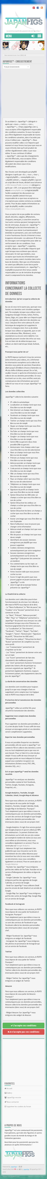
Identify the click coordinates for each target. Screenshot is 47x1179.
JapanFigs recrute (13, 1097)
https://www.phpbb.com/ (15, 209)
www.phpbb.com (17, 190)
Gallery (8, 1093)
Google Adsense (11, 864)
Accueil (8, 1088)
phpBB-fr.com (15, 1176)
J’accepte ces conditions (23, 1025)
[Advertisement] (23, 93)
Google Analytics (23, 845)
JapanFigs (26, 1169)
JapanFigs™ (14, 1167)
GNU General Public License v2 (18, 185)
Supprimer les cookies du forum (18, 1106)
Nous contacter (12, 1102)
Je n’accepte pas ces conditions (23, 1032)
